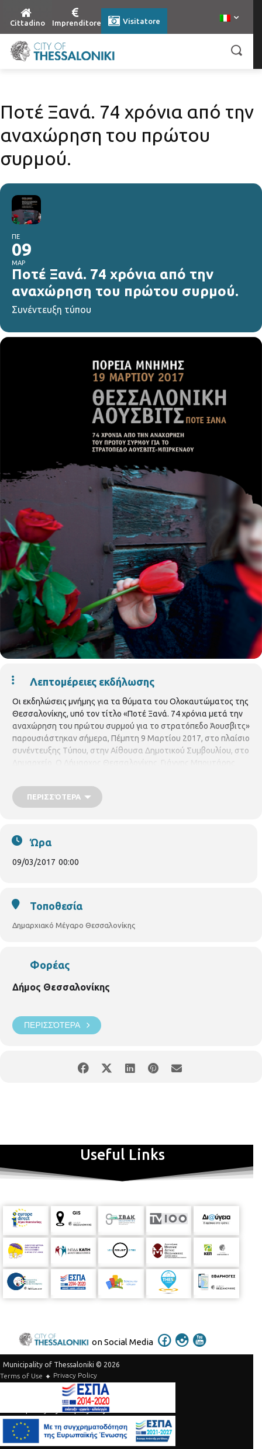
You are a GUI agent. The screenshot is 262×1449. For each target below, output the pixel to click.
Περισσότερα (56, 1025)
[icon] (165, 1348)
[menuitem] (229, 19)
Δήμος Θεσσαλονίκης (61, 987)
